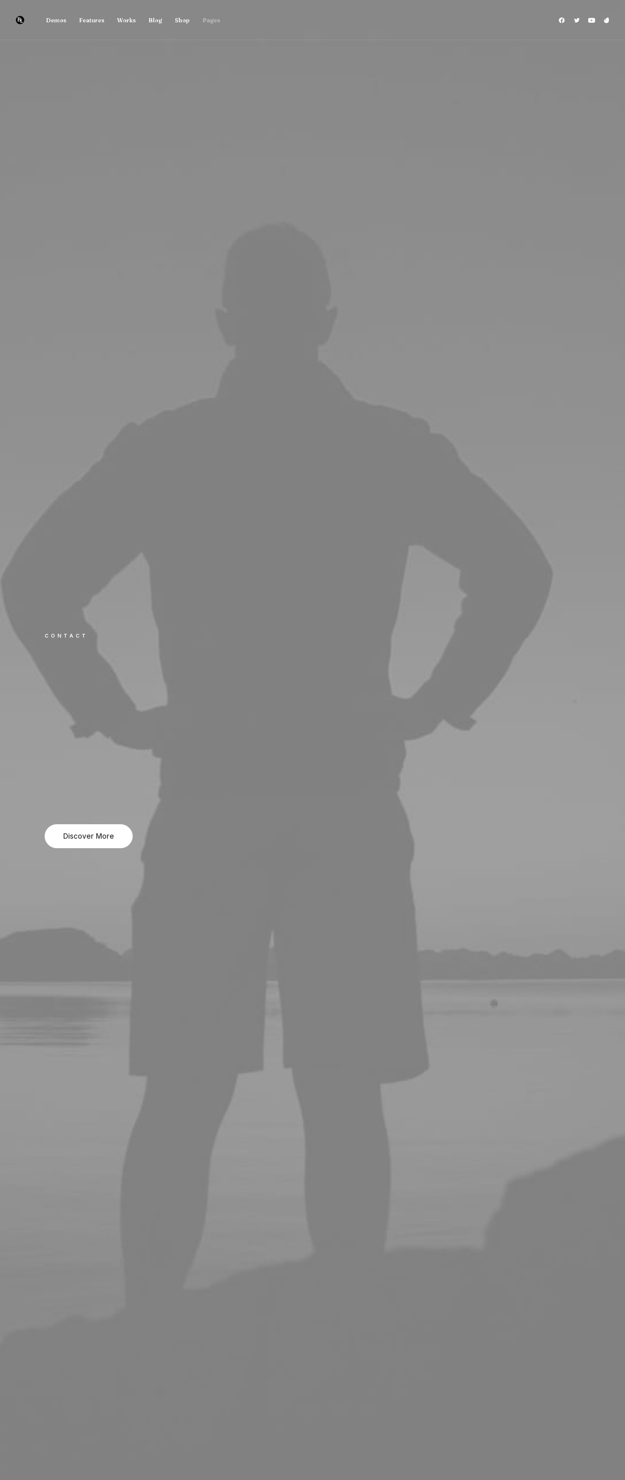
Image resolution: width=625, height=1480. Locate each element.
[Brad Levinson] (20, 20)
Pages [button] (211, 20)
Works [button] (126, 20)
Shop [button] (182, 20)
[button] (563, 20)
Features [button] (91, 20)
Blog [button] (155, 20)
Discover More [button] (88, 836)
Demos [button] (56, 20)
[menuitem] (56, 20)
